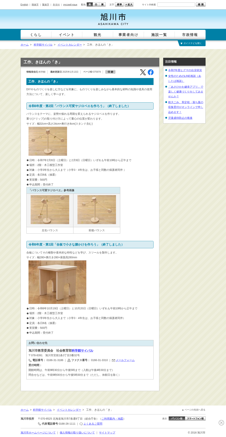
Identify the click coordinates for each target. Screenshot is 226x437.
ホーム (25, 44)
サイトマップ (107, 432)
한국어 (56, 4)
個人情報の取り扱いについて (77, 432)
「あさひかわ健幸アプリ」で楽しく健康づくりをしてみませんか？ (185, 91)
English (24, 4)
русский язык (70, 4)
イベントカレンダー (70, 44)
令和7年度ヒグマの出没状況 (185, 70)
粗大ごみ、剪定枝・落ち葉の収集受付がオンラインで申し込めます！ (185, 107)
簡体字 (35, 4)
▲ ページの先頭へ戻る (193, 409)
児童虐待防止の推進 (180, 117)
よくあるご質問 (92, 423)
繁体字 (45, 4)
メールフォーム (125, 360)
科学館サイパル (43, 44)
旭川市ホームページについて (38, 432)
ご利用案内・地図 (112, 418)
